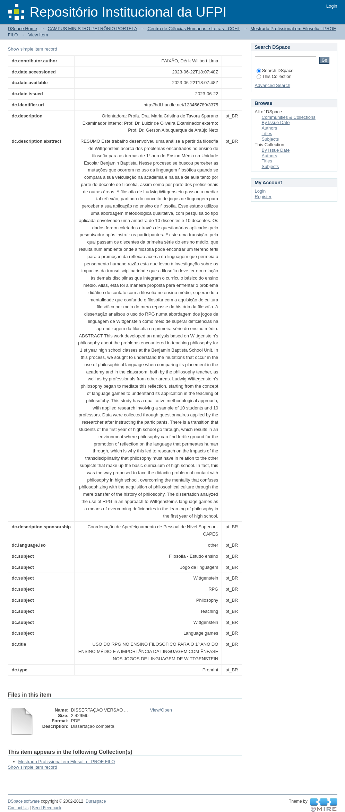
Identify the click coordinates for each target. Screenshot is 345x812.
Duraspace (96, 801)
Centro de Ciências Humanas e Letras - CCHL (193, 28)
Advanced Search (273, 85)
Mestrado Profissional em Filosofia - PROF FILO (66, 761)
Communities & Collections (289, 117)
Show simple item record (32, 49)
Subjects (270, 139)
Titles (267, 133)
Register (263, 196)
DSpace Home (22, 28)
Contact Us (18, 807)
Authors (269, 128)
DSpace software (24, 801)
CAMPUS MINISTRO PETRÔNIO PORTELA (92, 28)
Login (331, 6)
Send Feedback (46, 807)
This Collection (274, 76)
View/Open (161, 710)
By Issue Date (276, 122)
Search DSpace (275, 70)
